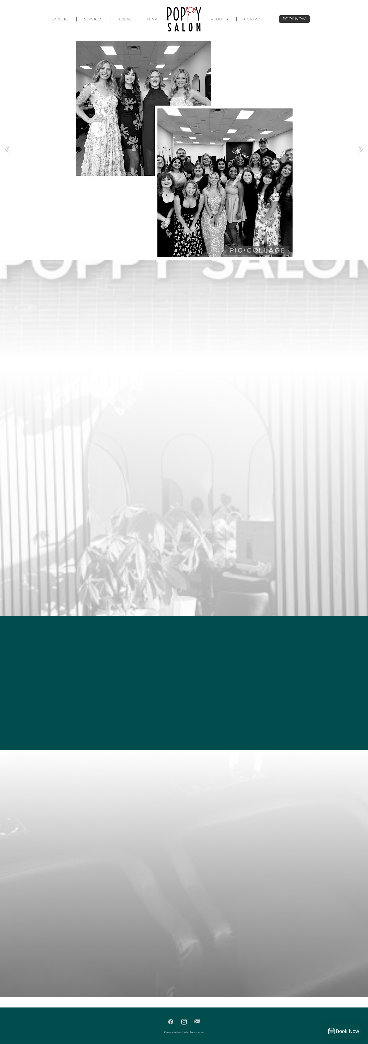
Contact (253, 19)
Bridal (124, 19)
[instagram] (184, 1022)
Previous (7, 149)
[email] (197, 1022)
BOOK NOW (294, 19)
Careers (60, 19)
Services (93, 19)
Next (361, 149)
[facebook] (171, 1022)
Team (152, 19)
